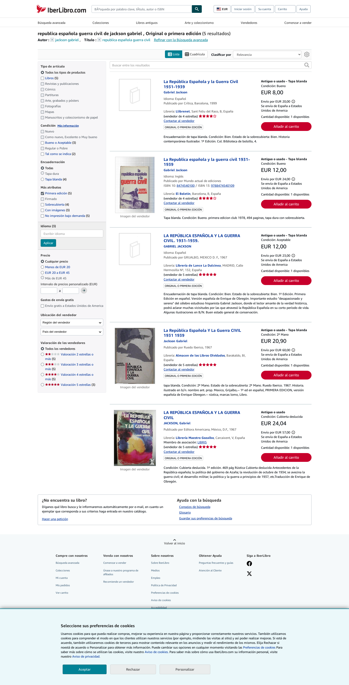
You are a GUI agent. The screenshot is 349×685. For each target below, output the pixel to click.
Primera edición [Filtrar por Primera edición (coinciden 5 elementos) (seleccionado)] (56, 193)
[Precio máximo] (70, 291)
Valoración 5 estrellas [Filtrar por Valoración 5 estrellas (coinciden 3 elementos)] (70, 385)
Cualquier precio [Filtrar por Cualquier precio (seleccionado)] (55, 261)
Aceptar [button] (85, 669)
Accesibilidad (159, 607)
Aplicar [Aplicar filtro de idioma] (48, 243)
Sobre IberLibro (160, 563)
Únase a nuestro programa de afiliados (120, 572)
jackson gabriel (67, 40)
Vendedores (249, 23)
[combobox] (142, 9)
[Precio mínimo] (49, 291)
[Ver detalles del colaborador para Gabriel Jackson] (175, 92)
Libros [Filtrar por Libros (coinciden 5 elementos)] (49, 78)
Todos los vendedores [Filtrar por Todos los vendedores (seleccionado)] (60, 349)
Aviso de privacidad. (86, 656)
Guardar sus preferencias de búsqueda (205, 518)
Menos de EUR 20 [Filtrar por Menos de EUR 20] (56, 267)
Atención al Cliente (210, 570)
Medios (155, 570)
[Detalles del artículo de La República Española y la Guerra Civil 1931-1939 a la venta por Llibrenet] (135, 95)
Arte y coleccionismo (199, 23)
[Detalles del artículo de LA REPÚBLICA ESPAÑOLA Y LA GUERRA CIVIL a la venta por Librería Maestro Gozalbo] (135, 438)
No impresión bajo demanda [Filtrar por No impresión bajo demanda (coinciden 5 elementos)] (65, 216)
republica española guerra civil (126, 40)
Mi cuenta (62, 577)
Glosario (185, 512)
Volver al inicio (174, 543)
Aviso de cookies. (157, 652)
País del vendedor (55, 331)
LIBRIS (202, 442)
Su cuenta (264, 9)
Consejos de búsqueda (194, 507)
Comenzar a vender (298, 23)
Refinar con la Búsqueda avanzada (181, 40)
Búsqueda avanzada (51, 23)
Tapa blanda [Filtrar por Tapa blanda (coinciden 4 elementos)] (53, 179)
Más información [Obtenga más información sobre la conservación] (68, 125)
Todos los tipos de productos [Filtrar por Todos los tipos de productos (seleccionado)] (63, 72)
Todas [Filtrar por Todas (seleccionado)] (47, 168)
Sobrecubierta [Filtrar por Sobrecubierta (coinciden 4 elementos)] (55, 205)
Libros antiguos (147, 23)
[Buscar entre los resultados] (211, 65)
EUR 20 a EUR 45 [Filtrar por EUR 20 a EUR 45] (55, 272)
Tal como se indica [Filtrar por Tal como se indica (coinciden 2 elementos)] (58, 154)
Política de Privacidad (164, 585)
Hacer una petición (55, 519)
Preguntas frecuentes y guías (216, 563)
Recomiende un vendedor (118, 581)
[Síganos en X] (249, 574)
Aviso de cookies (161, 600)
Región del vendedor (56, 322)
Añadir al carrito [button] (286, 126)
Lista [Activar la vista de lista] (173, 54)
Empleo (155, 577)
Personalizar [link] (185, 669)
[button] (306, 65)
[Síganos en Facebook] (249, 564)
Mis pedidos (63, 585)
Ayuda (303, 9)
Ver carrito (62, 592)
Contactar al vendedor (179, 121)
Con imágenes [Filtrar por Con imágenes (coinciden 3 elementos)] (55, 210)
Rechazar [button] (133, 669)
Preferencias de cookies (259, 647)
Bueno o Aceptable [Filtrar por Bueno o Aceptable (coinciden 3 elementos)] (58, 143)
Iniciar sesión (243, 9)
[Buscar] (197, 9)
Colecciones (100, 23)
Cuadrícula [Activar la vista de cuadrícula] (195, 54)
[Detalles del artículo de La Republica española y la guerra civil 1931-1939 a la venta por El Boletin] (135, 185)
